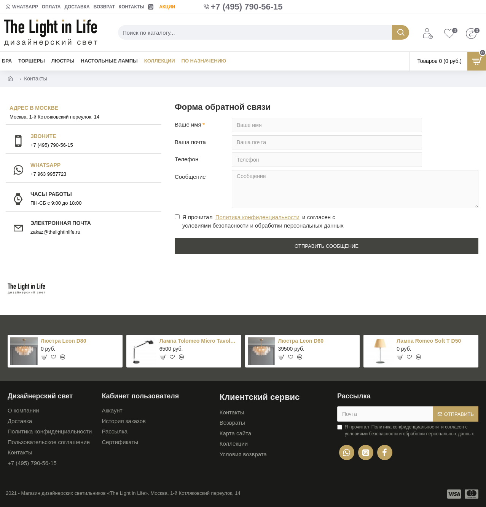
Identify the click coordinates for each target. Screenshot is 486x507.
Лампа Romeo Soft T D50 (429, 341)
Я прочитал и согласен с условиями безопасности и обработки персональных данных (259, 221)
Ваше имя (188, 124)
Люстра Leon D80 (63, 341)
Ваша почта (190, 142)
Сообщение (190, 177)
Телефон (186, 159)
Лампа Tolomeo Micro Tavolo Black (199, 341)
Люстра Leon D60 (300, 341)
